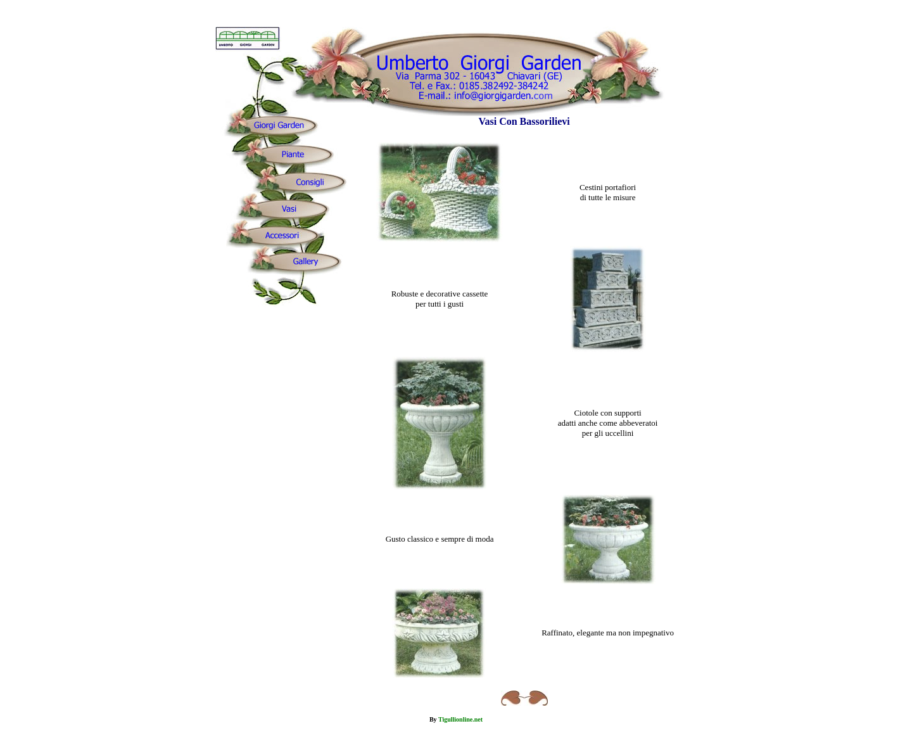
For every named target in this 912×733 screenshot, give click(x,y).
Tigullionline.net (460, 719)
